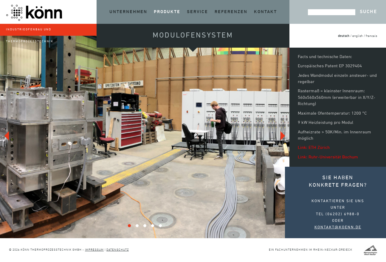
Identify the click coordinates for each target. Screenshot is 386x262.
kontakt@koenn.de (337, 227)
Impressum (94, 250)
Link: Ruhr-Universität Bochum (328, 157)
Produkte (167, 12)
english (357, 36)
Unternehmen (128, 12)
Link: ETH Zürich (314, 147)
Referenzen (231, 12)
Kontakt (265, 12)
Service (197, 12)
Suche (368, 12)
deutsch (343, 36)
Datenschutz (117, 250)
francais (371, 36)
